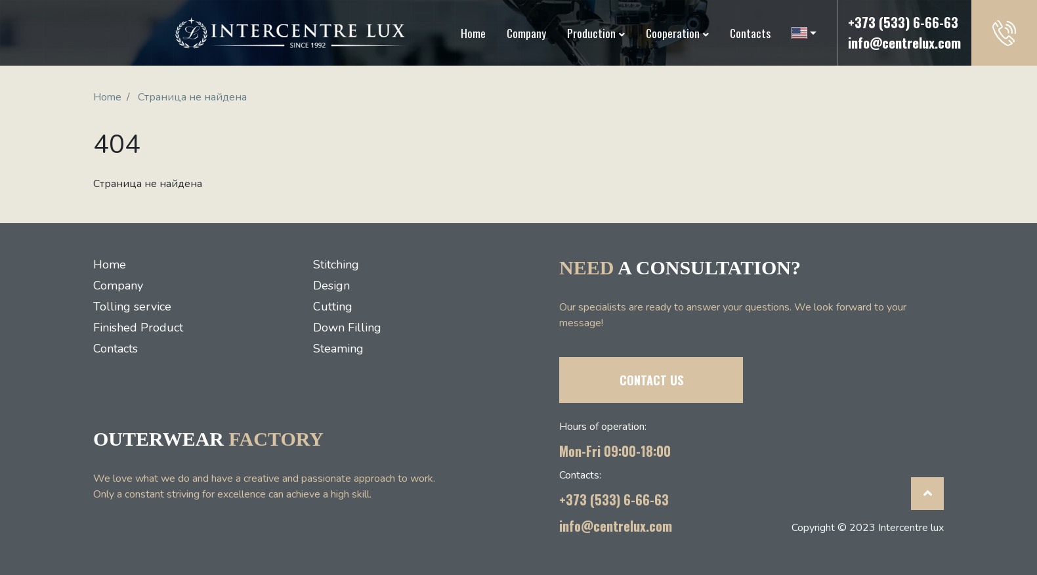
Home (473, 32)
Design (331, 285)
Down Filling (347, 327)
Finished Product (138, 327)
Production (591, 32)
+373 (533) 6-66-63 (903, 22)
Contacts (750, 32)
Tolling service (132, 306)
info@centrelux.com (904, 43)
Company (526, 32)
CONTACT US (651, 380)
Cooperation (673, 32)
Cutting (332, 306)
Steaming (338, 348)
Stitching (336, 264)
